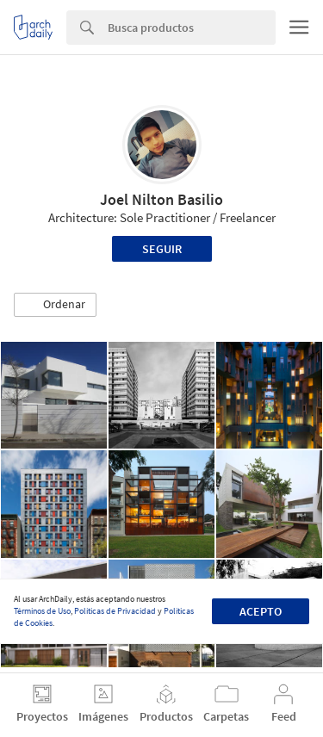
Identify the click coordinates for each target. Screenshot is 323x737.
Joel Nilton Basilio (161, 199)
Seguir (162, 249)
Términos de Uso (42, 610)
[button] (55, 305)
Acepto (260, 611)
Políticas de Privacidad (115, 610)
